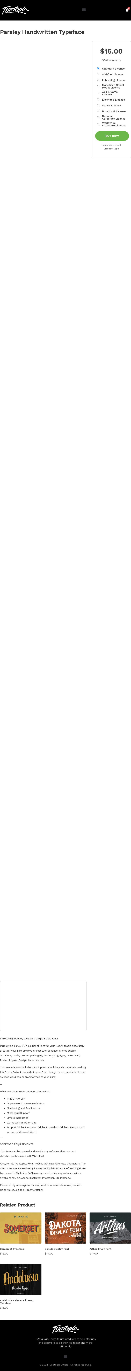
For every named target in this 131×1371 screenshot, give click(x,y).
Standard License (113, 68)
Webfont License (112, 74)
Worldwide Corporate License (113, 124)
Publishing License (113, 80)
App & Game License (110, 93)
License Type (111, 148)
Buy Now (112, 136)
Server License (111, 105)
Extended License (113, 100)
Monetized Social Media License (113, 86)
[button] (84, 9)
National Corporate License (113, 117)
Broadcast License (114, 111)
